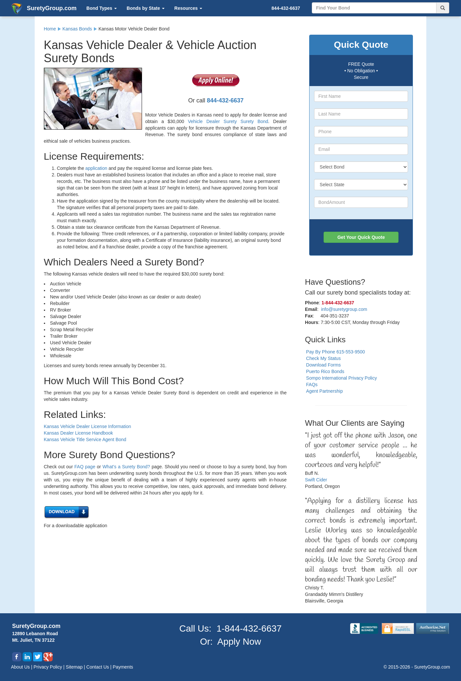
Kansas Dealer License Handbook (78, 433)
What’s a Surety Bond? (126, 466)
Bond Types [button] (101, 8)
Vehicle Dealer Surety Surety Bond (228, 121)
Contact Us (98, 667)
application (96, 168)
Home (50, 28)
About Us (21, 667)
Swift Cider (316, 479)
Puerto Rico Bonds (325, 371)
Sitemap (75, 667)
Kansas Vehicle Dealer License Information (87, 426)
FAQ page (84, 466)
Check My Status (323, 358)
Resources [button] (188, 8)
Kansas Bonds (77, 28)
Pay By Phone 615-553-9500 (335, 351)
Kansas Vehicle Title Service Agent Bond (85, 439)
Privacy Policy (48, 667)
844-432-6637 (286, 8)
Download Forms (323, 364)
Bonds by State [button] (146, 8)
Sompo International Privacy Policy (341, 378)
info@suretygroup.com (344, 309)
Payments (123, 667)
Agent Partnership (324, 391)
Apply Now (239, 641)
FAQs (312, 384)
